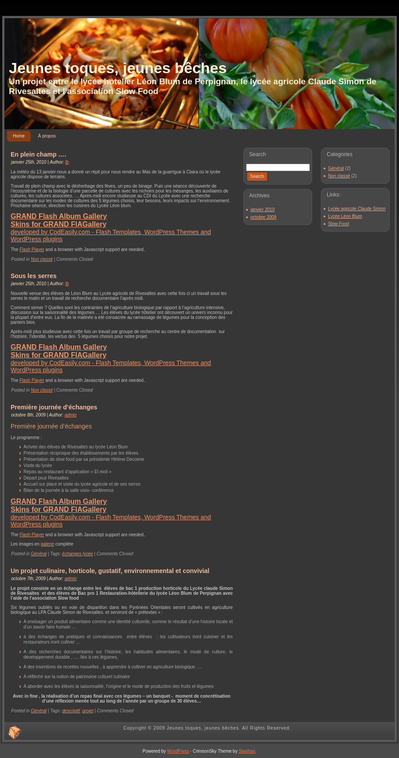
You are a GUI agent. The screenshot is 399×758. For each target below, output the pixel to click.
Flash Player (32, 249)
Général (39, 553)
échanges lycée (77, 553)
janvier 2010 (262, 209)
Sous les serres (34, 275)
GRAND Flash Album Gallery (59, 216)
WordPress (178, 751)
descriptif (71, 710)
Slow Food (338, 223)
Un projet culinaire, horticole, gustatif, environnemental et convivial (110, 570)
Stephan (247, 751)
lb (67, 162)
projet (88, 710)
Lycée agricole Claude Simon (357, 208)
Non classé (41, 259)
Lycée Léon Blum (345, 216)
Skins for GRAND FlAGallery (58, 224)
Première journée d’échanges (54, 407)
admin (71, 414)
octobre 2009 (263, 217)
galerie (47, 544)
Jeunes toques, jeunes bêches (118, 67)
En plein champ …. (38, 154)
